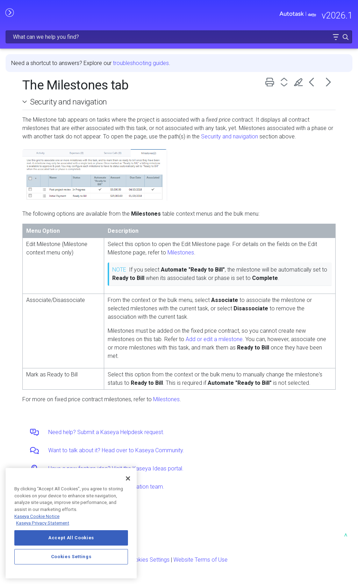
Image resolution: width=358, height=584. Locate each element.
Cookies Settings (149, 559)
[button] (335, 36)
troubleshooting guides (141, 63)
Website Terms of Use (200, 559)
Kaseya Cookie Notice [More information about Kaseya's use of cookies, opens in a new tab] (36, 516)
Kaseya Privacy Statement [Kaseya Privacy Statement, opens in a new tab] (42, 523)
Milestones (180, 252)
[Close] (128, 478)
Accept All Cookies (71, 537)
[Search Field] (179, 36)
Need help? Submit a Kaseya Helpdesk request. (106, 432)
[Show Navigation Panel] (9, 12)
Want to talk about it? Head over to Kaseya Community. (116, 450)
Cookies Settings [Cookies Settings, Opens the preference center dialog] (71, 556)
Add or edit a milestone (214, 339)
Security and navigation (68, 101)
